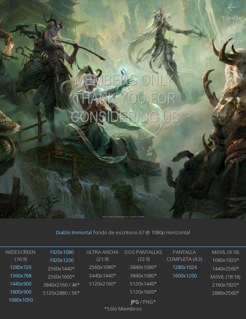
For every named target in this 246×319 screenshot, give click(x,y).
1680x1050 (20, 299)
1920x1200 (61, 260)
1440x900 (20, 283)
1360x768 (20, 275)
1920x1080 (61, 251)
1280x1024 (184, 267)
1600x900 (20, 291)
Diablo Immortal (74, 232)
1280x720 (20, 267)
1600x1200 (184, 275)
